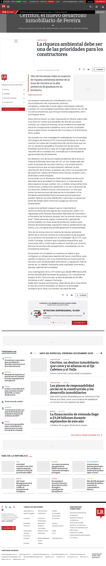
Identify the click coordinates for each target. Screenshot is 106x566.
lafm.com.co (84, 557)
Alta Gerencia (42, 511)
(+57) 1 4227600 (7, 521)
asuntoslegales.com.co (9, 554)
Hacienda (8, 372)
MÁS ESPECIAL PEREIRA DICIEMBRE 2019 (85, 435)
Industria (8, 357)
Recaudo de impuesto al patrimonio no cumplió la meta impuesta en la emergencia (15, 378)
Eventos (55, 523)
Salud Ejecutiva (57, 538)
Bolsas (7, 386)
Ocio (53, 533)
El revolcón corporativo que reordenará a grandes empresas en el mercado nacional (15, 363)
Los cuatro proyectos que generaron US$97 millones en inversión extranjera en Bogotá (60, 468)
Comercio (8, 407)
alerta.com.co (6, 559)
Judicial (54, 478)
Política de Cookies (76, 532)
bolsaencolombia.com (77, 554)
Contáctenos (74, 520)
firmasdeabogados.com (60, 554)
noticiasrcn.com (72, 557)
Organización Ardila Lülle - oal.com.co (97, 555)
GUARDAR (98, 69)
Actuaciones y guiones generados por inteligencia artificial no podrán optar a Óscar (95, 468)
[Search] (90, 7)
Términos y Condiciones (78, 525)
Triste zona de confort (14, 401)
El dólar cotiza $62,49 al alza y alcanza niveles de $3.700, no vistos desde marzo (14, 392)
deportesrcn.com (19, 559)
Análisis (54, 511)
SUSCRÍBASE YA (79, 323)
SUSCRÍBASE (100, 1)
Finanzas (26, 526)
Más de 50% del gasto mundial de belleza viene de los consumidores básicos (95, 485)
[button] (31, 314)
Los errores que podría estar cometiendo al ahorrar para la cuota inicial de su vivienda (14, 427)
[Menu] (8, 6)
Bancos (7, 422)
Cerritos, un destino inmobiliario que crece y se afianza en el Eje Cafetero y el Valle (74, 366)
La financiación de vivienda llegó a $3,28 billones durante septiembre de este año (74, 417)
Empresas (27, 523)
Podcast (26, 538)
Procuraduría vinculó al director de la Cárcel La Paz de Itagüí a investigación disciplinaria (59, 486)
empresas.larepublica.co (41, 554)
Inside (54, 531)
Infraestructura (43, 531)
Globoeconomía (57, 526)
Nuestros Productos (76, 518)
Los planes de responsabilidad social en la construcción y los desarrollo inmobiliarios (72, 389)
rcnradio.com (60, 557)
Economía (55, 518)
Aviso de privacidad (76, 522)
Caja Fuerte (42, 513)
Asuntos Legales (29, 513)
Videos (40, 543)
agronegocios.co (25, 554)
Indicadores (28, 531)
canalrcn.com (49, 557)
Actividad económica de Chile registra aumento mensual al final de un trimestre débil (24, 468)
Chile (18, 462)
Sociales (26, 543)
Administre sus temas (11, 109)
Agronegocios (28, 511)
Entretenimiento (93, 462)
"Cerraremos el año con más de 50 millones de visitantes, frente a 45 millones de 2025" (14, 413)
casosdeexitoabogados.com (11, 557)
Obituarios (41, 533)
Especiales (41, 523)
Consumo (90, 478)
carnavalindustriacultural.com (33, 557)
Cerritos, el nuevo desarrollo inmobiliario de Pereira (53, 18)
